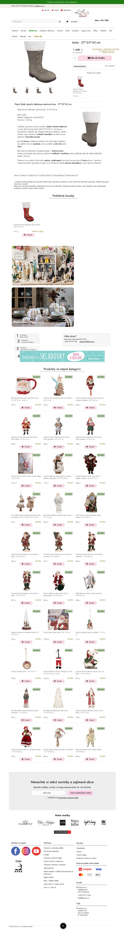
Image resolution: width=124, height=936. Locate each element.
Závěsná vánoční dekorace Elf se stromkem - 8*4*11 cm (58, 399)
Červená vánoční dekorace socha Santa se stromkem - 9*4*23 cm (58, 555)
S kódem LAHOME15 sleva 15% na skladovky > (62, 2)
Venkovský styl (33, 175)
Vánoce (16, 175)
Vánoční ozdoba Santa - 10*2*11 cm (23, 671)
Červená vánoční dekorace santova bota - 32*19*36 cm (80, 91)
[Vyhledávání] (34, 21)
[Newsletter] (48, 793)
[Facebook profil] (15, 851)
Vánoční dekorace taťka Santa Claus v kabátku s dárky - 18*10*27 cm (88, 477)
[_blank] (36, 851)
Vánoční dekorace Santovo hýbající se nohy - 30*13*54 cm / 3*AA (58, 672)
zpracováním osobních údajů (68, 798)
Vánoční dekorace (58, 175)
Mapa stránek (48, 877)
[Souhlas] (47, 798)
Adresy (79, 851)
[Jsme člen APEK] (18, 866)
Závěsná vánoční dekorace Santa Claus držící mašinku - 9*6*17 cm (89, 438)
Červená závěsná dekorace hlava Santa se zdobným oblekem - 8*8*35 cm (90, 399)
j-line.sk (53, 887)
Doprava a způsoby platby (53, 848)
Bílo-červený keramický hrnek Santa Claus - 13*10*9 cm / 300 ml (25, 399)
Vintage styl (23, 175)
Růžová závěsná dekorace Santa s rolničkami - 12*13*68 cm (58, 751)
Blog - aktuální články (51, 880)
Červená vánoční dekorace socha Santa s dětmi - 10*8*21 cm (25, 594)
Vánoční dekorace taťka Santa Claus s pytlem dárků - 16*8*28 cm (56, 594)
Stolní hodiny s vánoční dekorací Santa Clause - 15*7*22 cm (88, 516)
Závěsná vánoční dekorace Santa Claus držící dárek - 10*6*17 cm (24, 438)
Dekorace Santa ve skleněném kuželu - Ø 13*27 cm (24, 633)
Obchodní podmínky (51, 851)
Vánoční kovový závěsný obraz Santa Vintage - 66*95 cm (26, 477)
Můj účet (47, 10)
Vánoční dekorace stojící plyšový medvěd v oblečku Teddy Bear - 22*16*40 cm (58, 477)
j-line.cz (46, 887)
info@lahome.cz (39, 6)
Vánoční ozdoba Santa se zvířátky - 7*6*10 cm (90, 633)
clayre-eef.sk (59, 884)
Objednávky (80, 848)
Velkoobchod (48, 868)
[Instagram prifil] (25, 851)
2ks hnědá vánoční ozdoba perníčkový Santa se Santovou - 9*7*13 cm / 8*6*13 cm (26, 516)
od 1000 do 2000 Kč (45, 175)
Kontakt (46, 854)
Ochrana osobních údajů (53, 858)
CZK (102, 20)
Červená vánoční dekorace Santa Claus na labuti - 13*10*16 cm (90, 672)
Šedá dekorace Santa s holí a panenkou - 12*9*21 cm (89, 594)
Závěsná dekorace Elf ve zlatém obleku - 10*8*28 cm (89, 751)
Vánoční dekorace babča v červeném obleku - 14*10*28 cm (26, 751)
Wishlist (56, 10)
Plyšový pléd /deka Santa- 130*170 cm (57, 632)
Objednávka (67, 10)
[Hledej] (59, 21)
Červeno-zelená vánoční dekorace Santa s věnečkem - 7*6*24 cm (25, 712)
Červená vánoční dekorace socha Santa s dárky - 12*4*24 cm (25, 555)
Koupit (29, 235)
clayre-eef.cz (48, 884)
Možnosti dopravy (80, 66)
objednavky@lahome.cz (87, 342)
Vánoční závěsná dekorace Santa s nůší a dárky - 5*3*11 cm (89, 712)
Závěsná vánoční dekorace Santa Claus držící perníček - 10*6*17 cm (57, 438)
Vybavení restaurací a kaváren (55, 864)
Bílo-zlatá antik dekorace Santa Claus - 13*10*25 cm (56, 712)
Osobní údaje (81, 855)
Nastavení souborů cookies (86, 858)
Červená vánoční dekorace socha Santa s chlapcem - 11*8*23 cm (89, 555)
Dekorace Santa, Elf (71, 175)
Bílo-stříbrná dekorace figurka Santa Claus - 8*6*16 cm (58, 516)
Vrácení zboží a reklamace (53, 861)
